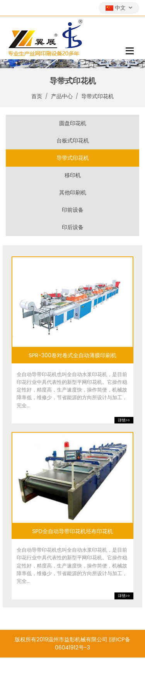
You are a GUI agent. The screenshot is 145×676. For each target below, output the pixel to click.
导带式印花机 (97, 96)
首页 (36, 96)
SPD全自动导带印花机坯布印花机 (72, 531)
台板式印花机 (72, 140)
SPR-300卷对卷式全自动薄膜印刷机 (72, 355)
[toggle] (130, 51)
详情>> (124, 420)
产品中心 (62, 96)
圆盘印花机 (72, 123)
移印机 (73, 175)
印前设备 (73, 210)
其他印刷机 (72, 192)
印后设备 (73, 227)
